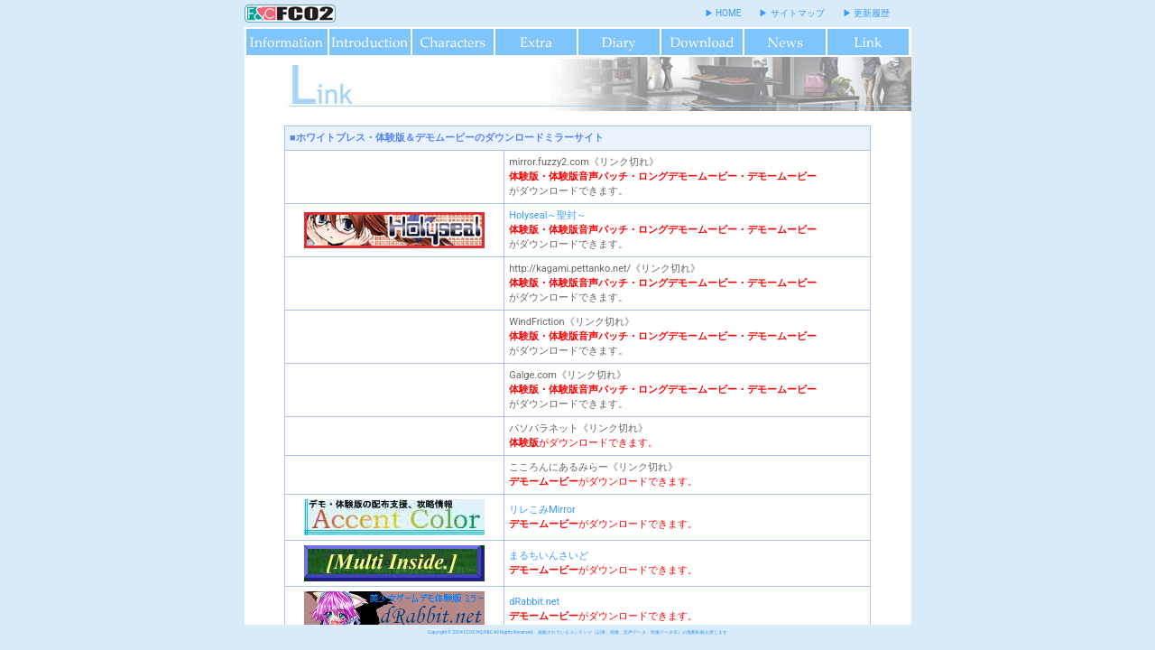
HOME (728, 13)
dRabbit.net (534, 602)
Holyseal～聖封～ (548, 215)
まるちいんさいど (548, 556)
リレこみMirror (542, 509)
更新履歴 (872, 13)
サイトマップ (798, 13)
